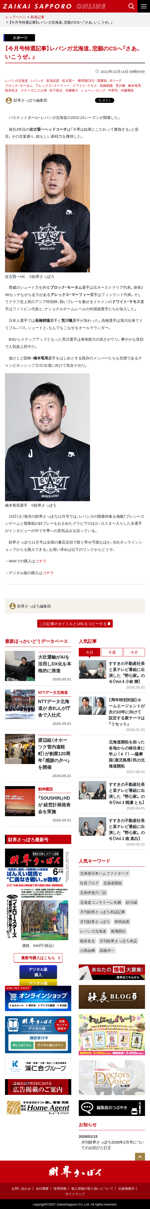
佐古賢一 (68, 80)
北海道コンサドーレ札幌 (100, 902)
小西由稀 (87, 950)
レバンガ (37, 80)
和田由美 (122, 921)
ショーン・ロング (93, 90)
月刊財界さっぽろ (95, 921)
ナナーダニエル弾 (34, 90)
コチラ (40, 561)
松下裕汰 (56, 90)
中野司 (113, 90)
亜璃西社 (118, 931)
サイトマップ (75, 1193)
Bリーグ (116, 80)
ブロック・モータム (19, 85)
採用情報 (60, 1188)
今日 (89, 652)
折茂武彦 (52, 80)
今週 (112, 652)
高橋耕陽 (106, 85)
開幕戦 (102, 80)
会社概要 (42, 1188)
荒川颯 (120, 85)
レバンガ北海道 (16, 80)
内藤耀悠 (127, 90)
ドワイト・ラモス (84, 85)
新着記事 (37, 16)
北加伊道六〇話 (93, 892)
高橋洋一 (107, 950)
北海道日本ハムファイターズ (104, 873)
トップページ (15, 16)
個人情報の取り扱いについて (92, 1188)
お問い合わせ (21, 1188)
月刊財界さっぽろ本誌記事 (102, 912)
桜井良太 (11, 90)
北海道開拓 (112, 883)
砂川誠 (131, 902)
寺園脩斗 (71, 90)
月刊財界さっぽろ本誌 (118, 941)
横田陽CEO (86, 80)
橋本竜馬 (134, 85)
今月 (134, 652)
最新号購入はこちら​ (38, 957)
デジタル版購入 (38, 972)
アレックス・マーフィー (53, 85)
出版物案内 (126, 1188)
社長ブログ (89, 883)
